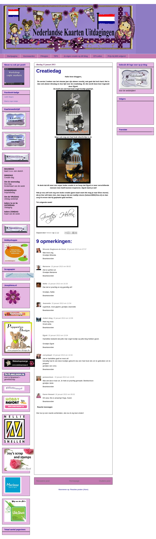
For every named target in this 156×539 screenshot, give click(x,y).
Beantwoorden (48, 259)
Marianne (46, 266)
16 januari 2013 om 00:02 (65, 394)
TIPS (56, 56)
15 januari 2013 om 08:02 (61, 266)
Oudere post (104, 481)
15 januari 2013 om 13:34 (58, 335)
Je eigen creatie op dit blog (76, 56)
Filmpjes (44, 56)
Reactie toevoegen (45, 407)
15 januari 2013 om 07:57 (76, 249)
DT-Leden (97, 56)
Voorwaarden (29, 56)
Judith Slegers (9, 97)
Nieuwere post (43, 481)
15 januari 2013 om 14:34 (63, 355)
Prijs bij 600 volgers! (117, 56)
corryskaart (47, 355)
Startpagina (12, 56)
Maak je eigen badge (11, 101)
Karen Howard (48, 394)
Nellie (45, 284)
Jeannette (47, 303)
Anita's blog (48, 318)
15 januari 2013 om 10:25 (58, 284)
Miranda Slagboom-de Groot (54, 249)
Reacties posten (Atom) (79, 489)
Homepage (74, 481)
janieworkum (48, 377)
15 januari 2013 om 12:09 (63, 318)
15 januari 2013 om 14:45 (64, 377)
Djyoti (45, 335)
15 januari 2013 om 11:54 (61, 303)
